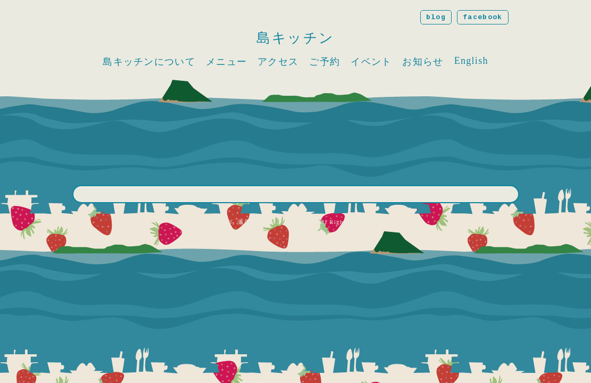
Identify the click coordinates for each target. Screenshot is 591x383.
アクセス (277, 61)
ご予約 (324, 61)
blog (436, 17)
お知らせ (422, 61)
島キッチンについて (149, 61)
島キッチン (295, 38)
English (471, 60)
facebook (482, 17)
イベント (371, 61)
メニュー (226, 61)
